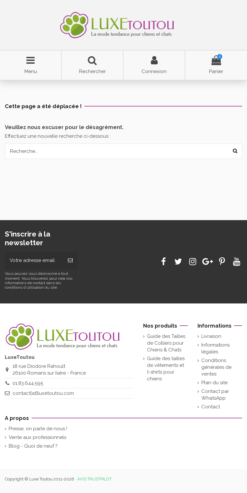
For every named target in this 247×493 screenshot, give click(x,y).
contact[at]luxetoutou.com (43, 393)
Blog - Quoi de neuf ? (33, 446)
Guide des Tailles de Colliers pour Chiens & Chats (166, 343)
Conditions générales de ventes (216, 367)
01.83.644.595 (28, 383)
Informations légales (215, 348)
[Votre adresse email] (34, 260)
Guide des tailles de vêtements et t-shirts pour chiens (166, 369)
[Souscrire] (70, 260)
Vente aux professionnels (37, 437)
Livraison (211, 336)
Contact (210, 407)
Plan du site (214, 383)
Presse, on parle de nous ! (38, 429)
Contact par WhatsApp (215, 394)
